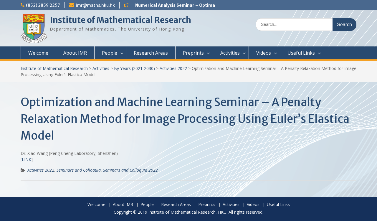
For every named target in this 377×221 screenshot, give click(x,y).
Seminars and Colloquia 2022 (130, 170)
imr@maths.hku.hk (95, 5)
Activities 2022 (173, 68)
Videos (263, 53)
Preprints (193, 53)
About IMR (75, 53)
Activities (230, 53)
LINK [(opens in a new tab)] (26, 159)
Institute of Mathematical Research (120, 20)
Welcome (38, 53)
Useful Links (301, 53)
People (109, 53)
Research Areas (151, 53)
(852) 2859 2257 (43, 5)
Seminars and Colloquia (79, 170)
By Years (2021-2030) (134, 68)
